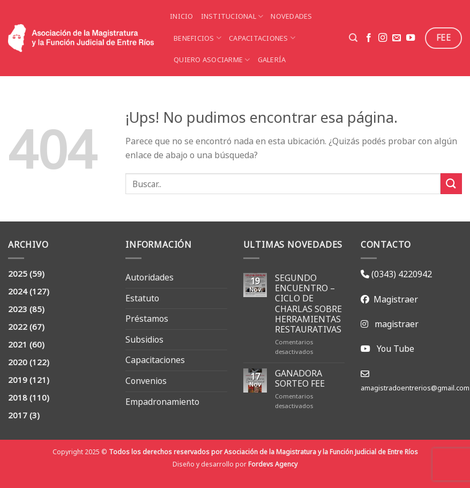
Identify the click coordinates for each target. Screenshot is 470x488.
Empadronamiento (162, 402)
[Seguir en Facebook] (368, 38)
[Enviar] (451, 183)
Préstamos (146, 318)
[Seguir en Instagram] (382, 38)
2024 (17, 291)
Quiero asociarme (212, 59)
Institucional (232, 16)
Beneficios (197, 38)
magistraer (397, 324)
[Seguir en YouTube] (410, 38)
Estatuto (142, 298)
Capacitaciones (262, 38)
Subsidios (144, 339)
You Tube (395, 349)
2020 (17, 362)
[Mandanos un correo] (396, 38)
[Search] (353, 37)
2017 (17, 415)
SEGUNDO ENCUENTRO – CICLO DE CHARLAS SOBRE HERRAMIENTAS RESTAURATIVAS (308, 304)
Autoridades (149, 277)
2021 (17, 344)
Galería (272, 59)
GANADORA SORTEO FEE (300, 378)
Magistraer (393, 299)
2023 (17, 309)
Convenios (146, 381)
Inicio (181, 16)
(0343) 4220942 (400, 274)
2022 (17, 327)
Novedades (291, 16)
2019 (17, 380)
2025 (17, 274)
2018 (17, 397)
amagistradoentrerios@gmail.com (415, 387)
